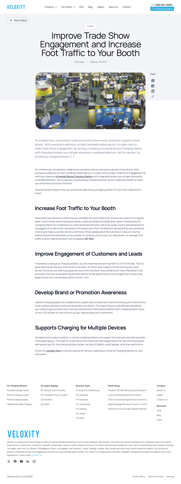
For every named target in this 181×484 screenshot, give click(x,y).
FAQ (81, 7)
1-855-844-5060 (161, 4)
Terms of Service (155, 476)
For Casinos (81, 408)
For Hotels (80, 413)
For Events (68, 7)
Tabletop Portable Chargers (19, 404)
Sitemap (170, 476)
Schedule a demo (162, 8)
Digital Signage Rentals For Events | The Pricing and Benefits (135, 404)
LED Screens (46, 399)
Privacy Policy (139, 476)
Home (159, 419)
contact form (53, 350)
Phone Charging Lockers (18, 395)
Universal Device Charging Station (74, 176)
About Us (113, 7)
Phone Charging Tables (17, 399)
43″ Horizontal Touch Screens (54, 395)
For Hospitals (82, 399)
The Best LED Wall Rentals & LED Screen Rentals (130, 390)
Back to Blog (18, 20)
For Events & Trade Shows (88, 390)
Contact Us (162, 399)
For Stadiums (82, 395)
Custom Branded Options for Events (124, 395)
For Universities (83, 404)
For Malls (80, 418)
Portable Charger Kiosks (18, 390)
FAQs (159, 410)
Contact (126, 7)
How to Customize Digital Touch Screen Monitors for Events (135, 399)
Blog (90, 7)
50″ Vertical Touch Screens (53, 390)
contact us (37, 455)
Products (51, 7)
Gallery (100, 7)
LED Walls (45, 404)
